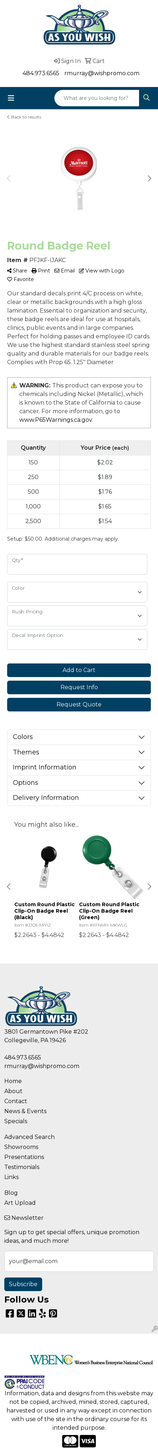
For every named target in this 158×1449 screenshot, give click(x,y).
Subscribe (23, 1284)
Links (11, 1177)
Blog (11, 1192)
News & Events (25, 1111)
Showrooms (21, 1147)
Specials (15, 1121)
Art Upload (20, 1202)
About (13, 1091)
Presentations (24, 1157)
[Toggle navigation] (11, 98)
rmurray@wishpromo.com (101, 73)
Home (13, 1081)
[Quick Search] (96, 98)
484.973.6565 (41, 73)
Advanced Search (29, 1137)
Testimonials (21, 1167)
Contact (15, 1101)
